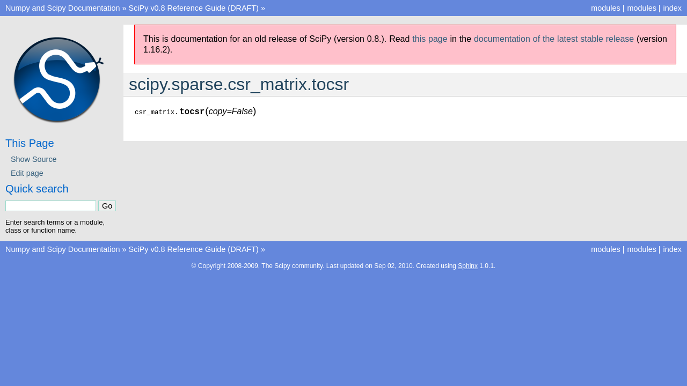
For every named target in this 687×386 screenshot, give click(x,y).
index (672, 8)
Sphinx (468, 266)
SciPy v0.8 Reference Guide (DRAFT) (194, 8)
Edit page (27, 173)
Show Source (34, 159)
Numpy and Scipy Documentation (62, 8)
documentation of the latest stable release (554, 38)
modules (641, 8)
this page (429, 38)
